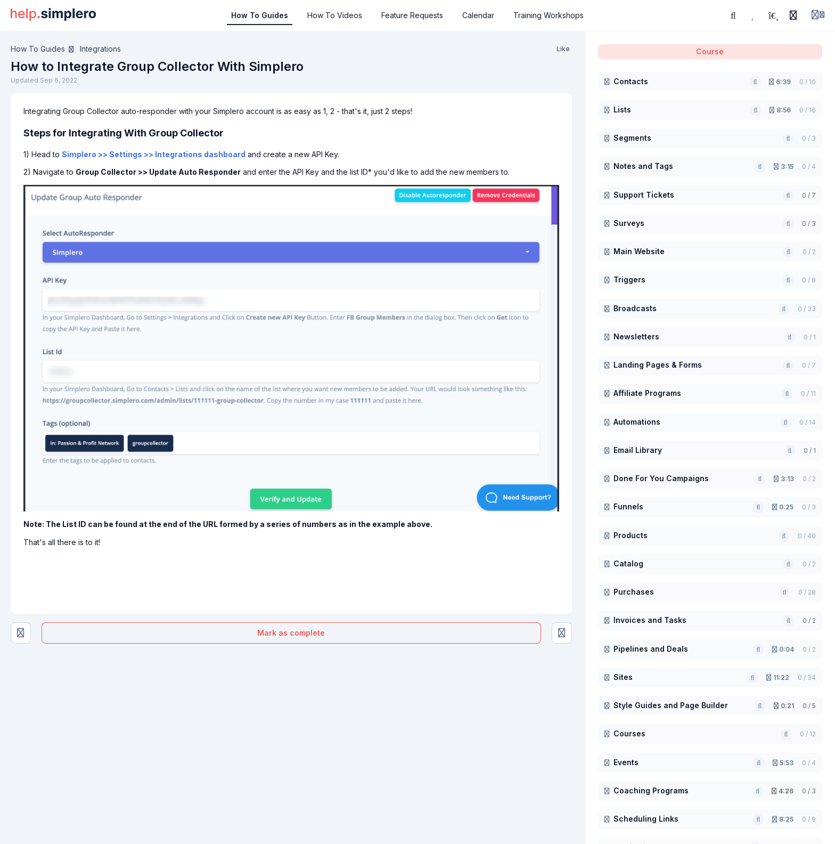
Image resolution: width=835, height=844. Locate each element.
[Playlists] (773, 15)
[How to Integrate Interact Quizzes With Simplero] (562, 633)
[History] (793, 15)
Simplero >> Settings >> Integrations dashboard (153, 154)
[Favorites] (753, 15)
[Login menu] (818, 15)
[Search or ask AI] (733, 15)
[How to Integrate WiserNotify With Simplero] (21, 633)
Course (710, 51)
